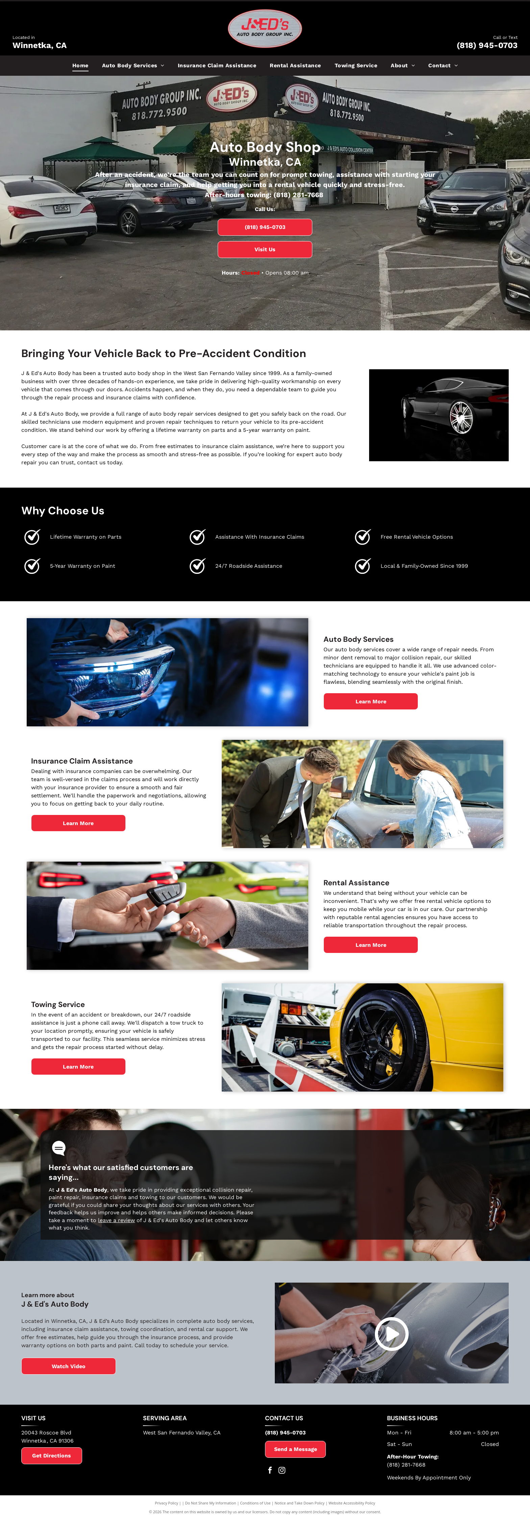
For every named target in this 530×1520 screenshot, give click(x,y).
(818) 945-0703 (487, 45)
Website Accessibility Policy (352, 1502)
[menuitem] (80, 65)
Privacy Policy (166, 1502)
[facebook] (270, 1471)
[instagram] (282, 1471)
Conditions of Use (255, 1502)
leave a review (116, 1220)
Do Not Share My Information (210, 1502)
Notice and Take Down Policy (300, 1502)
